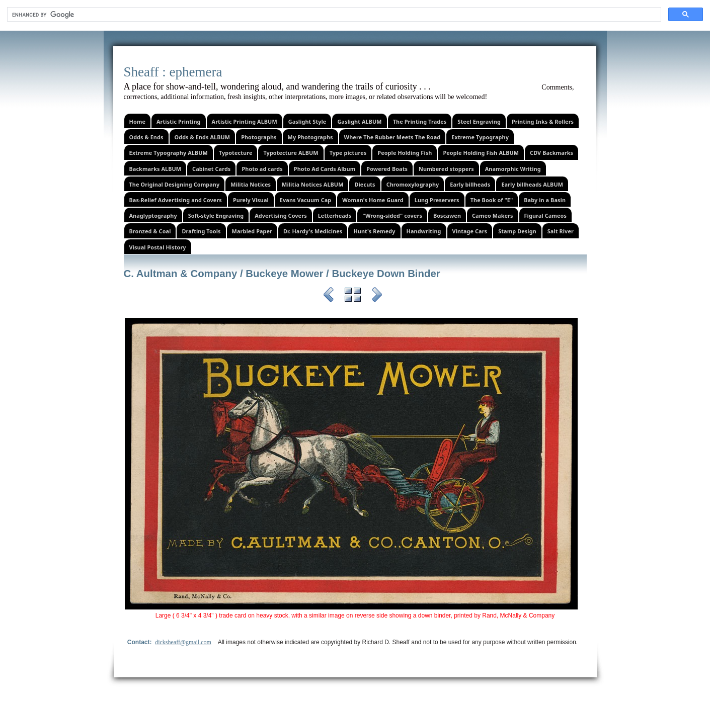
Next (377, 296)
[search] (333, 14)
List (353, 296)
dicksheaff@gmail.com (183, 642)
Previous (329, 296)
